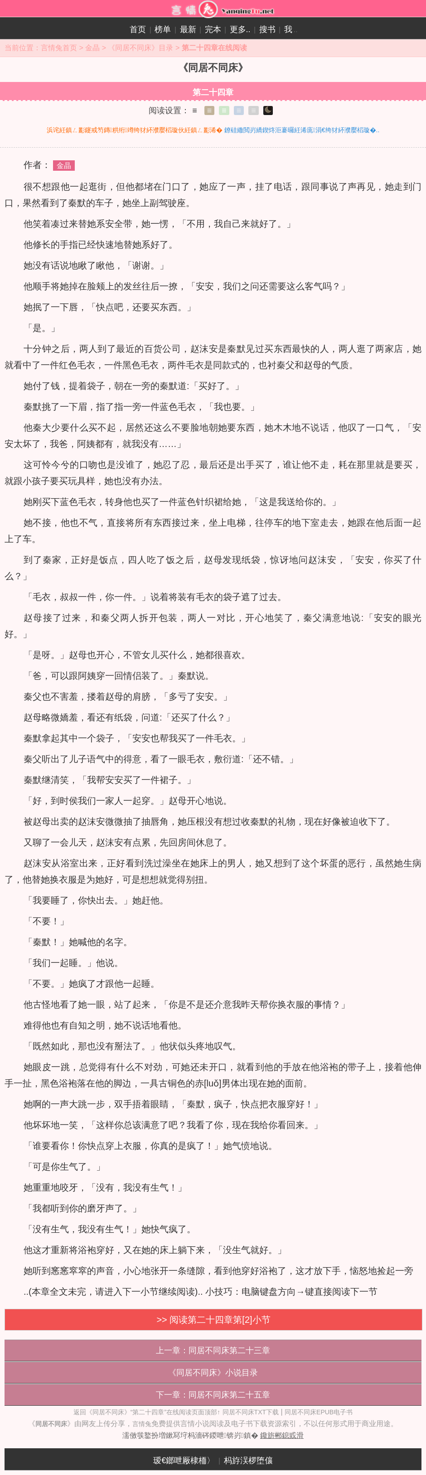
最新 (188, 29)
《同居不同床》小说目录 (213, 1372)
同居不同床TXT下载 (251, 1412)
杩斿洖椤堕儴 (248, 1460)
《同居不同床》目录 (140, 48)
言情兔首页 (59, 48)
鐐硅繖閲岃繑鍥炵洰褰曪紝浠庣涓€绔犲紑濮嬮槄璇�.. (302, 130)
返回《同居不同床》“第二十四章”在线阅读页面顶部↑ (146, 1412)
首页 (138, 29)
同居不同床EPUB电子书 (319, 1412)
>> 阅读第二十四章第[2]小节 (213, 1320)
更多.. (240, 29)
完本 (213, 29)
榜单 (163, 29)
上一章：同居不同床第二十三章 (213, 1350)
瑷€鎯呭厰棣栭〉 (184, 1460)
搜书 (267, 29)
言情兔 (141, 1423)
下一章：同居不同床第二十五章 (213, 1394)
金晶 (92, 48)
